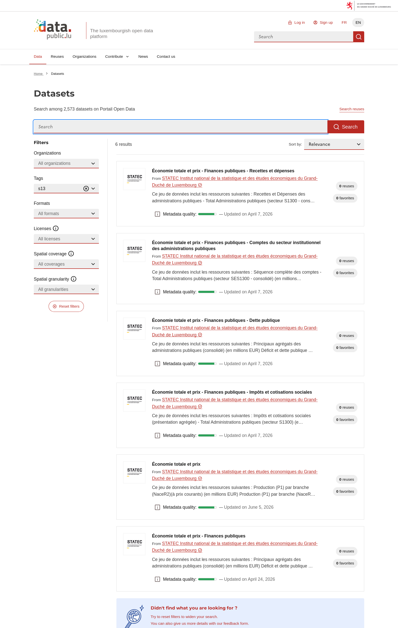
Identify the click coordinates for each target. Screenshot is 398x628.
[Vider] (86, 188)
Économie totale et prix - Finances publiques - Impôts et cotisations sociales (232, 392)
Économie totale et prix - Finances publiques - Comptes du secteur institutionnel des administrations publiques (236, 245)
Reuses (57, 56)
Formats (42, 203)
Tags (38, 178)
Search (358, 36)
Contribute (114, 56)
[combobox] (303, 36)
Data (38, 56)
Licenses (46, 228)
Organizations (84, 56)
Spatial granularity (55, 279)
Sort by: (295, 144)
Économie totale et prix (176, 464)
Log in (299, 22)
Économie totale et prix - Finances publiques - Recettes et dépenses (223, 170)
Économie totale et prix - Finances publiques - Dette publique (216, 320)
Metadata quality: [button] (157, 214)
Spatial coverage (54, 253)
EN (358, 22)
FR (344, 22)
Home (39, 74)
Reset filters (69, 306)
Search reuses (351, 109)
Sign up (326, 22)
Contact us (166, 56)
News (143, 56)
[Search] (180, 127)
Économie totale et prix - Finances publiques (198, 535)
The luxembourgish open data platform (121, 33)
